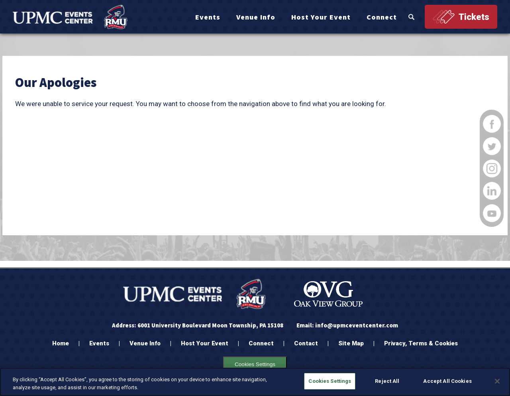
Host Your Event (321, 17)
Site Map (351, 343)
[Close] (497, 381)
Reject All (387, 381)
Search (411, 17)
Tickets (474, 17)
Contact (306, 343)
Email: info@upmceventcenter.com (347, 325)
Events (207, 17)
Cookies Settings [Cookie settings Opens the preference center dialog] (255, 364)
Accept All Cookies (447, 381)
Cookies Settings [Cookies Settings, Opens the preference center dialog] (329, 381)
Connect (382, 17)
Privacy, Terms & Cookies (421, 343)
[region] (255, 382)
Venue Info (255, 17)
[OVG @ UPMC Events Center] (70, 17)
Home (60, 343)
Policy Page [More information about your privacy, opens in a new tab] (156, 387)
